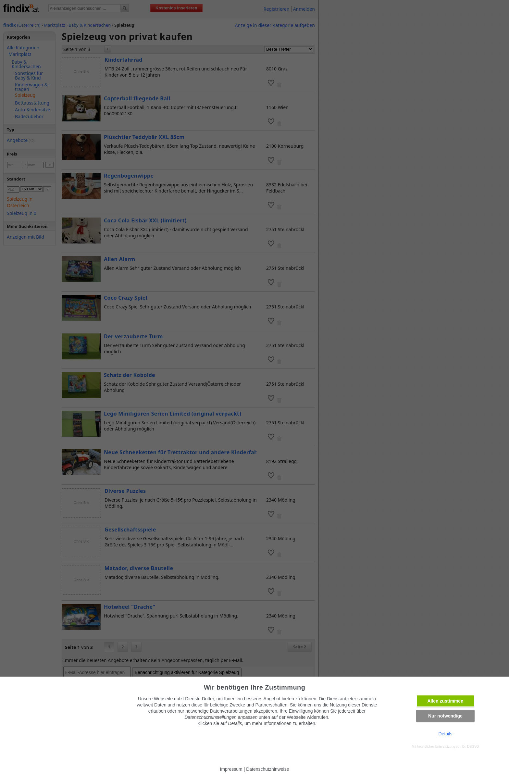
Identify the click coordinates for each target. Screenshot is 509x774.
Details (446, 733)
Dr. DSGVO (470, 746)
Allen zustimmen (445, 701)
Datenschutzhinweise (267, 769)
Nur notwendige (445, 715)
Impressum (231, 769)
